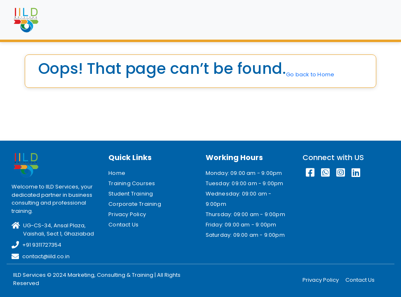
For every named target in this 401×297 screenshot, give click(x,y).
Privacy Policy (127, 214)
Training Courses (131, 183)
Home (116, 173)
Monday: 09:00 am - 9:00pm (244, 173)
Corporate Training (134, 204)
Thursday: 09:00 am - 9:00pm (245, 214)
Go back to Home (310, 74)
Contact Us (123, 225)
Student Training (130, 194)
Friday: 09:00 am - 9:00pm (241, 225)
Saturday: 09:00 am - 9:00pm (245, 235)
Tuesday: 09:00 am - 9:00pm (245, 183)
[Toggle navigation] (377, 20)
